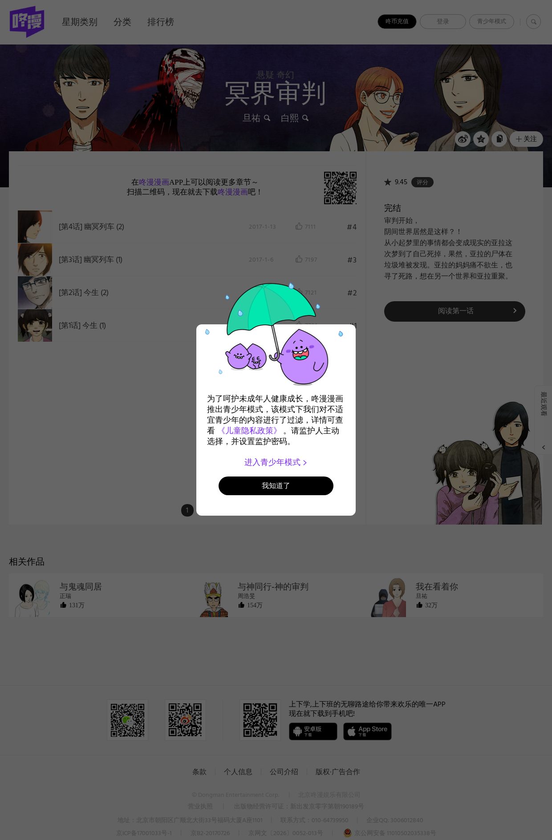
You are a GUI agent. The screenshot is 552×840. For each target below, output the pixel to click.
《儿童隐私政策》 (249, 430)
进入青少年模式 (276, 462)
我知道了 (276, 485)
